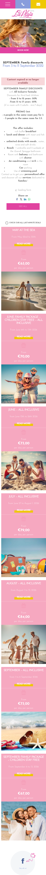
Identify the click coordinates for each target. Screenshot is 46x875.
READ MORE (24, 244)
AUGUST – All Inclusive (23, 583)
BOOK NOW (23, 50)
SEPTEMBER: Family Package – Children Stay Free (23, 758)
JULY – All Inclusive (24, 496)
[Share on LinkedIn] (25, 199)
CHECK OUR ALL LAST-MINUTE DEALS (23, 223)
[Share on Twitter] (21, 199)
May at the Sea (23, 230)
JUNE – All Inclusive (23, 409)
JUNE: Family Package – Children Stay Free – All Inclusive (24, 320)
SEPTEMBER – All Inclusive (24, 670)
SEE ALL (23, 206)
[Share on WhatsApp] (29, 199)
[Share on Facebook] (17, 199)
